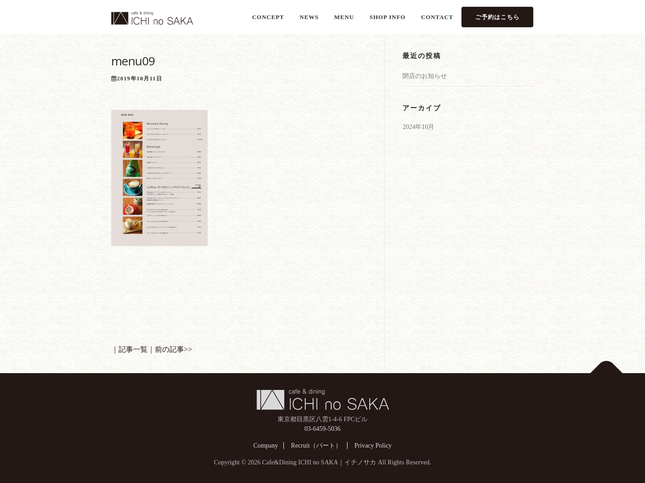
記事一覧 (133, 349)
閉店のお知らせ (424, 76)
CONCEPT (268, 17)
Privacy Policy (373, 445)
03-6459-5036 (322, 428)
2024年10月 (418, 126)
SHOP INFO (388, 17)
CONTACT (437, 17)
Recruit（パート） (316, 445)
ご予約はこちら (497, 17)
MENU (344, 17)
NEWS (309, 17)
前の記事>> (173, 349)
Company (265, 445)
